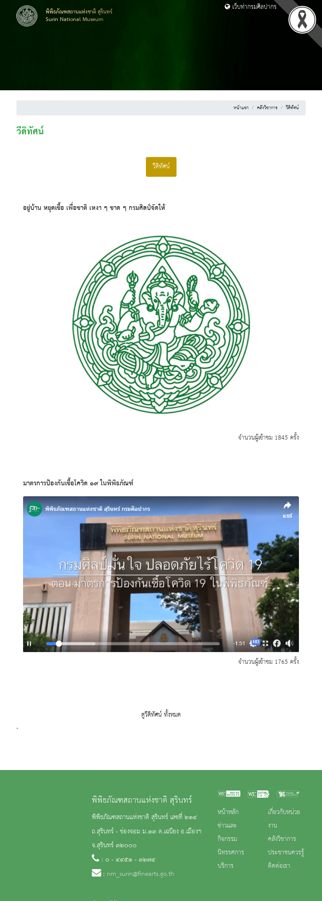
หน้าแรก (241, 108)
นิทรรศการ (231, 852)
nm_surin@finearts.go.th (140, 874)
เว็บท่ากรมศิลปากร (251, 7)
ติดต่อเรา (279, 866)
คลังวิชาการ (267, 108)
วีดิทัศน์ (292, 108)
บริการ (226, 866)
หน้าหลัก (228, 812)
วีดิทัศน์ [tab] (161, 167)
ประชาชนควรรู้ (286, 852)
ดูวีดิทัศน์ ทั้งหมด (161, 715)
